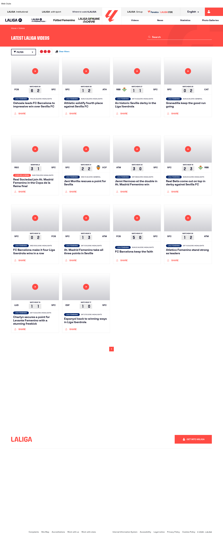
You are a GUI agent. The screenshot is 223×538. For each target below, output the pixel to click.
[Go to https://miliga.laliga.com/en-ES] (214, 12)
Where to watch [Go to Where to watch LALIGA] (84, 12)
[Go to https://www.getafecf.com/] (82, 3)
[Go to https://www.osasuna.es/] (40, 3)
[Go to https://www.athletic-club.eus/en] (19, 3)
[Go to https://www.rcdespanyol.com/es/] (135, 3)
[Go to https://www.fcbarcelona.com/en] (72, 3)
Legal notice (159, 532)
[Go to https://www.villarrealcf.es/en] (219, 3)
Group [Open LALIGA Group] (135, 12)
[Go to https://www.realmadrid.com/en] (166, 3)
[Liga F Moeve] (64, 20)
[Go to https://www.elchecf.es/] (61, 3)
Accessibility (145, 532)
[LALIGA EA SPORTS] (13, 20)
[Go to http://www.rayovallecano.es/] (114, 3)
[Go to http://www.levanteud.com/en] (103, 3)
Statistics (185, 20)
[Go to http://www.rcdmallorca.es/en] (145, 3)
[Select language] (192, 12)
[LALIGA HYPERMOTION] (39, 20)
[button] (13, 20)
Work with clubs (88, 532)
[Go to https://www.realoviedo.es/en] (177, 3)
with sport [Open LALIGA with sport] (51, 12)
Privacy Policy (173, 532)
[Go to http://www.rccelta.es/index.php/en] (124, 3)
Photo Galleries (210, 20)
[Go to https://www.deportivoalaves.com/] (50, 3)
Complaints (34, 532)
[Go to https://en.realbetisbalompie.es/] (156, 3)
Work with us (73, 532)
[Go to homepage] (111, 23)
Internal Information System (125, 532)
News (160, 20)
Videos (135, 20)
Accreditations (58, 532)
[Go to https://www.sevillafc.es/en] (198, 3)
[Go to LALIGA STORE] (160, 12)
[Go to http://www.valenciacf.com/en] (209, 3)
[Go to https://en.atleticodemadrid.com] (29, 3)
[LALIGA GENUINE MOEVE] (89, 20)
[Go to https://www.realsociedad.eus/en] (188, 3)
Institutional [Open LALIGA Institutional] (17, 12)
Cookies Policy (188, 532)
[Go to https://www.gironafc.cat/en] (93, 3)
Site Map (45, 532)
